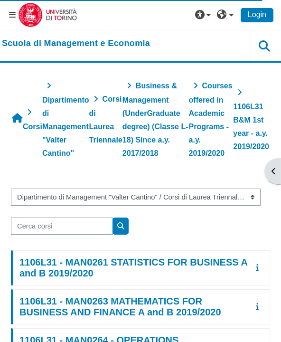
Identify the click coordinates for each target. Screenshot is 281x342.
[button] (204, 14)
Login (257, 14)
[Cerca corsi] (62, 226)
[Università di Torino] (47, 14)
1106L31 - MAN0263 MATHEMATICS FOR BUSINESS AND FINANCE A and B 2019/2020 (120, 306)
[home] (76, 43)
